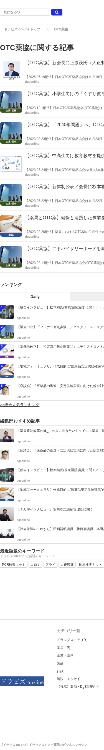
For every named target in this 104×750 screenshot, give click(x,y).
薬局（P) (63, 648)
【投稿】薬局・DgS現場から (78, 687)
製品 (60, 663)
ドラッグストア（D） (73, 640)
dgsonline (32, 81)
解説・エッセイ (68, 679)
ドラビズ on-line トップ (22, 29)
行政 (60, 671)
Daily (35, 296)
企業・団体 (65, 655)
